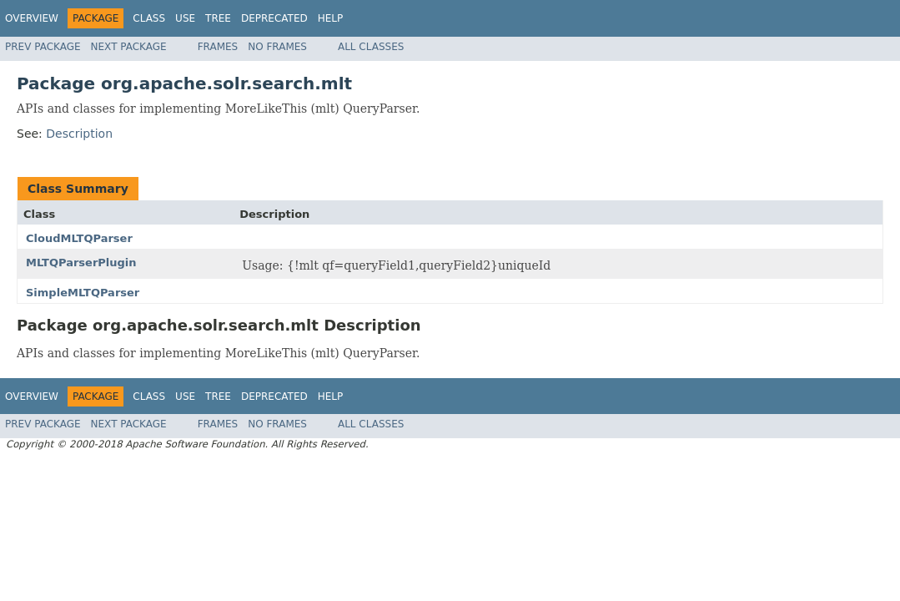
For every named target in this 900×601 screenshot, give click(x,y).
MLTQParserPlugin (81, 262)
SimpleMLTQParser (82, 292)
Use (185, 18)
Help (331, 18)
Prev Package (43, 47)
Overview (31, 18)
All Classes (371, 47)
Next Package (129, 47)
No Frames (277, 47)
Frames (218, 47)
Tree (218, 18)
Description (79, 133)
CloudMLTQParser (79, 238)
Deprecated (274, 18)
